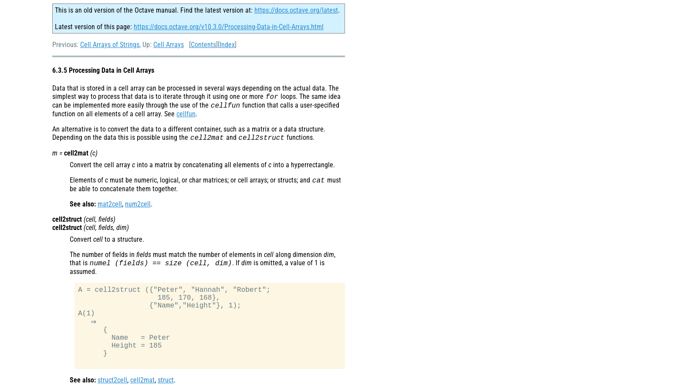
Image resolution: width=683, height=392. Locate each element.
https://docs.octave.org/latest (296, 10)
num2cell (138, 204)
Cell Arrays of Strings (109, 45)
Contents (203, 45)
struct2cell (112, 381)
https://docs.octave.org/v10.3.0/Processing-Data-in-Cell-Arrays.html (229, 27)
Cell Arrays (168, 45)
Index (227, 45)
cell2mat (142, 381)
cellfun (186, 114)
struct (166, 381)
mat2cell (110, 204)
